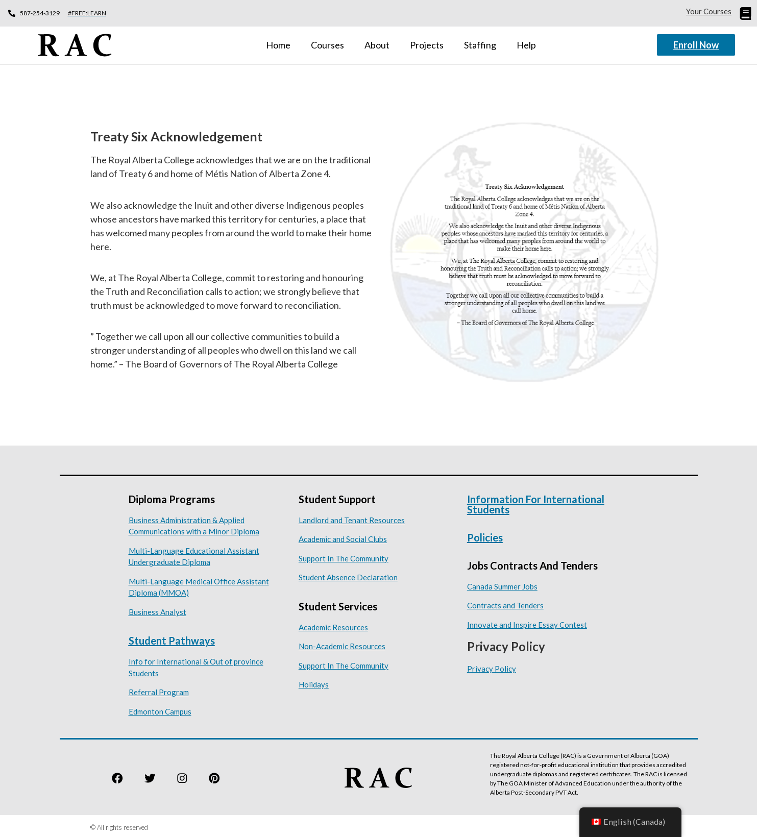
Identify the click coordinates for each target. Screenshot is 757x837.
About (376, 43)
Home (278, 43)
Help (526, 43)
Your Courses (708, 11)
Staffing (480, 43)
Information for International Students (535, 500)
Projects (427, 43)
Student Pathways (172, 637)
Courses (327, 43)
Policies (485, 534)
